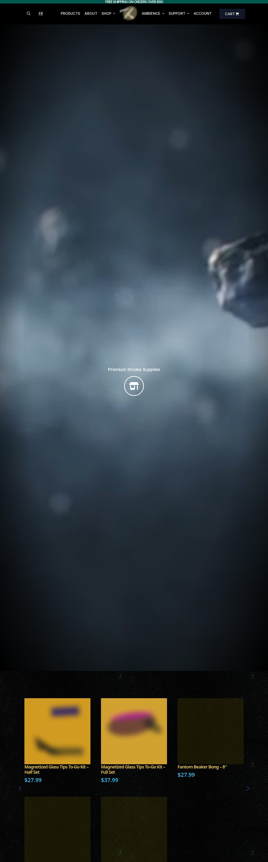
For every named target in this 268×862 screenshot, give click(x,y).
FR (41, 13)
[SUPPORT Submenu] (187, 14)
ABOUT (90, 14)
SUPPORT (177, 14)
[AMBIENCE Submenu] (162, 14)
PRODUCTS (70, 14)
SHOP (106, 14)
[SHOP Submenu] (113, 14)
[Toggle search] (28, 13)
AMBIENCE (151, 14)
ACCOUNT (203, 14)
